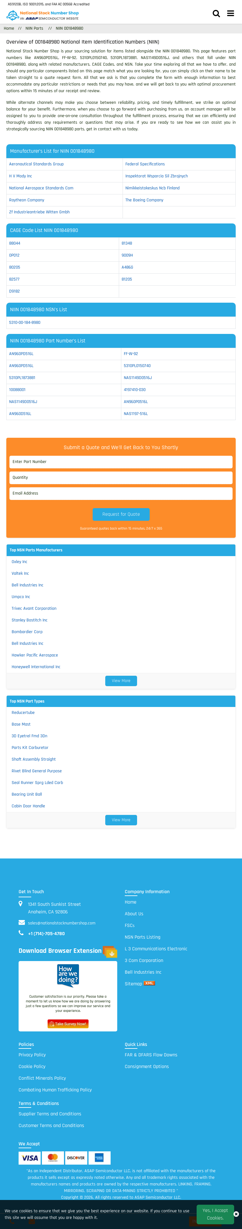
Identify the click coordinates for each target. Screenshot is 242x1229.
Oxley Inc (19, 562)
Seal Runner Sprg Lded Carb (37, 783)
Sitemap (133, 984)
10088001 (17, 390)
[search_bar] (216, 14)
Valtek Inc (20, 573)
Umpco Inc (21, 597)
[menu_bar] (230, 14)
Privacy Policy (32, 1055)
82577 (14, 279)
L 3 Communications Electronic (156, 949)
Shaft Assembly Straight (34, 759)
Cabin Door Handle (28, 806)
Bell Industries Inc (27, 585)
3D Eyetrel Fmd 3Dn (29, 736)
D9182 (14, 291)
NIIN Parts (34, 28)
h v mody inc (20, 176)
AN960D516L (20, 414)
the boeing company (144, 200)
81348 (127, 243)
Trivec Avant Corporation (34, 608)
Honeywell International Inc (36, 667)
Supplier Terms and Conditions (50, 1114)
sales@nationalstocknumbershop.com (61, 923)
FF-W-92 (131, 354)
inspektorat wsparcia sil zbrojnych (156, 176)
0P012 (14, 255)
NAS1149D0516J (138, 378)
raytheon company (26, 200)
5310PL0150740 (137, 366)
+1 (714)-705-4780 (46, 933)
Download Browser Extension (68, 952)
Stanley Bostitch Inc (30, 620)
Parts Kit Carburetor (30, 748)
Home (130, 902)
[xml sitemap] (149, 984)
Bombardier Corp (27, 632)
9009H (127, 255)
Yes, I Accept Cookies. (215, 1214)
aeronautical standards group (36, 164)
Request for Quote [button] (121, 514)
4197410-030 (135, 390)
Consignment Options (147, 1066)
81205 (127, 279)
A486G (127, 267)
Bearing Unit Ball (27, 794)
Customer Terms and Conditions (51, 1125)
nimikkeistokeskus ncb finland (152, 188)
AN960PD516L (21, 354)
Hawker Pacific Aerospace (35, 655)
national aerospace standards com (41, 188)
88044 (14, 243)
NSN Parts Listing (142, 937)
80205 (14, 267)
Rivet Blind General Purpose (37, 771)
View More (121, 681)
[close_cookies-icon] (236, 1214)
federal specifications (145, 164)
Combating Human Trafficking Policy (55, 1090)
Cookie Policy (32, 1066)
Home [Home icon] (9, 28)
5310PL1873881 (22, 378)
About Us (134, 914)
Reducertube (23, 712)
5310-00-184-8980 (24, 322)
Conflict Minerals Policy (42, 1078)
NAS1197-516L (136, 414)
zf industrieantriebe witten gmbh (39, 212)
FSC (130, 925)
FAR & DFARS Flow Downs (151, 1055)
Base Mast (21, 724)
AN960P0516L (136, 402)
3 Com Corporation (144, 960)
